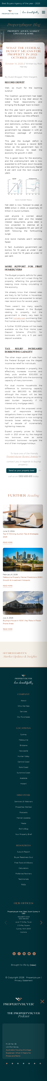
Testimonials (23, 879)
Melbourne (23, 740)
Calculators (23, 868)
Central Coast (23, 762)
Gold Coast (23, 767)
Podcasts (23, 812)
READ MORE (7, 542)
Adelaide (23, 778)
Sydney (23, 734)
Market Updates (23, 818)
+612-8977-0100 (23, 917)
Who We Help (23, 706)
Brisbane (23, 745)
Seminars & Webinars (23, 801)
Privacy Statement (23, 980)
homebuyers (19, 318)
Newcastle (23, 751)
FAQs (23, 885)
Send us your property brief (21, 470)
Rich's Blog (23, 829)
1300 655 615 (23, 919)
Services (23, 711)
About (23, 701)
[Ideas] (33, 965)
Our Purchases (23, 717)
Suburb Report (23, 852)
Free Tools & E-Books (23, 863)
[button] (41, 922)
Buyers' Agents (30, 456)
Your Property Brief (23, 834)
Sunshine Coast (23, 773)
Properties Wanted (23, 807)
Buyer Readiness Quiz (23, 857)
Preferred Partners (24, 874)
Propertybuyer (14, 456)
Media (23, 823)
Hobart (23, 784)
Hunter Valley (23, 756)
